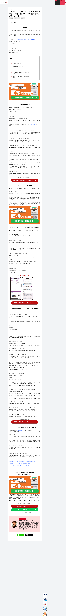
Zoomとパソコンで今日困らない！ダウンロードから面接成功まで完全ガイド (23, 490)
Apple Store (47, 512)
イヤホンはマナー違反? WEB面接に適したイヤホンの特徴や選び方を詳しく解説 (24, 481)
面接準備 (22, 18)
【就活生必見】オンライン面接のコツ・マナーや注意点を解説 (20, 486)
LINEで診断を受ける (51, 605)
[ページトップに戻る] (62, 612)
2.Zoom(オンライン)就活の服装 (18, 67)
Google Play (54, 512)
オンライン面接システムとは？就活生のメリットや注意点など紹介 (21, 488)
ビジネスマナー (17, 18)
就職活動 (11, 18)
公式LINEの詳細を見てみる (24, 532)
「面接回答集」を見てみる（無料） (24, 528)
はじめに (14, 62)
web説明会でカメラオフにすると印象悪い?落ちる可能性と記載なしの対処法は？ (24, 483)
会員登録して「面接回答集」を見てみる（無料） (24, 189)
